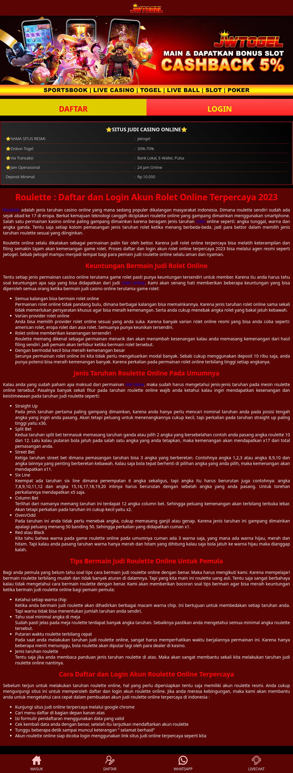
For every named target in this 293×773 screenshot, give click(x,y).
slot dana (134, 384)
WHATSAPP (183, 763)
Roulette (11, 210)
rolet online (133, 283)
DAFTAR (73, 108)
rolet (200, 221)
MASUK (37, 763)
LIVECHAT (256, 763)
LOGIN (220, 108)
